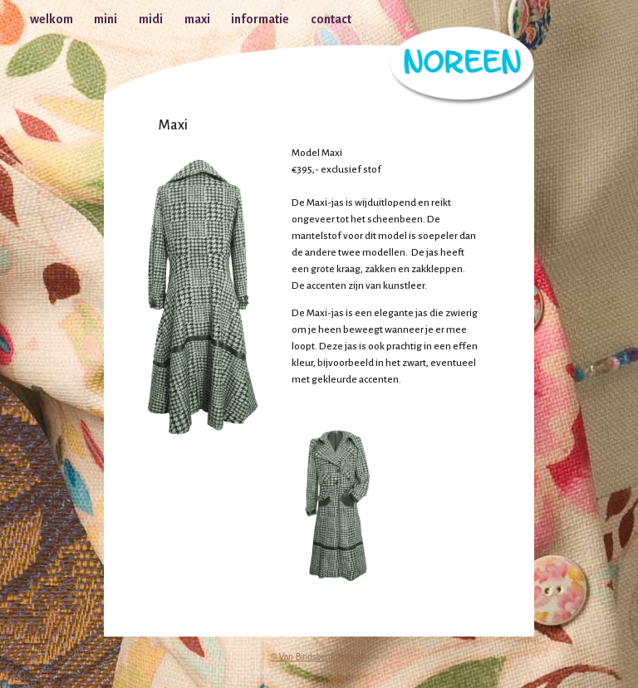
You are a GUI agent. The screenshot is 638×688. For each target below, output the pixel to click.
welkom (51, 19)
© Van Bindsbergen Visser (319, 656)
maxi (197, 19)
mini (105, 19)
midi (151, 19)
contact (331, 19)
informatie (260, 19)
